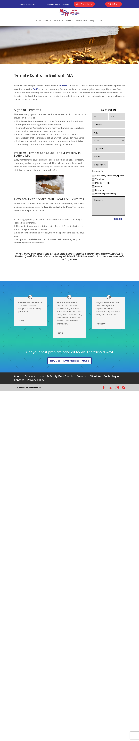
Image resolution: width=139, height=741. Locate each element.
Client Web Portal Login (104, 376)
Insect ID (69, 20)
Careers (81, 376)
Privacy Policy (35, 380)
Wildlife (97, 186)
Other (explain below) (104, 193)
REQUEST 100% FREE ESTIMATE (69, 360)
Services (57, 20)
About (45, 20)
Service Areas (81, 20)
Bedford (63, 85)
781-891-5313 (75, 256)
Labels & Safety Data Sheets (55, 376)
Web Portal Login (84, 4)
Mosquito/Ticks (101, 182)
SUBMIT (117, 219)
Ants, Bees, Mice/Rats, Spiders (108, 175)
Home (38, 20)
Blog (92, 20)
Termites (98, 179)
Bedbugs (98, 190)
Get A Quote (114, 4)
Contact (100, 20)
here (105, 256)
